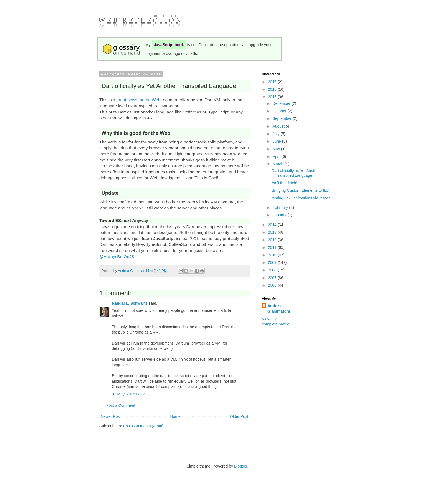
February (280, 207)
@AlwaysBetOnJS (116, 256)
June (277, 141)
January (279, 215)
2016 (273, 89)
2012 (273, 240)
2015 (273, 97)
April (276, 156)
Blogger (240, 466)
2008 (273, 270)
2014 (273, 225)
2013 (273, 232)
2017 (273, 82)
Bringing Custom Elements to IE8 (300, 190)
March (278, 164)
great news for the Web (139, 99)
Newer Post (111, 416)
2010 (273, 255)
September (282, 118)
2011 (273, 247)
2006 (273, 285)
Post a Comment (120, 405)
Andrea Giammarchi (278, 309)
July (276, 134)
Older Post (239, 416)
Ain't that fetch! (284, 183)
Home (175, 416)
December (281, 103)
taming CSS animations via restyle (301, 198)
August (278, 126)
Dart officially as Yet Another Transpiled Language (296, 173)
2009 (273, 262)
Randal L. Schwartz (129, 303)
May (276, 149)
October (279, 111)
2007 (273, 278)
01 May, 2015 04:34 (129, 394)
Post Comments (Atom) (143, 426)
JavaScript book (169, 44)
